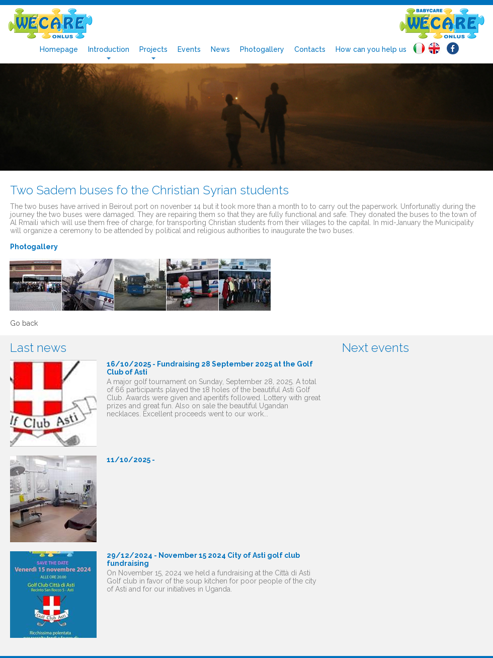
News (220, 49)
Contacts (309, 49)
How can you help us (371, 49)
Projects (153, 49)
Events (189, 49)
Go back (24, 323)
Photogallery (262, 49)
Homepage (59, 49)
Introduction (108, 49)
